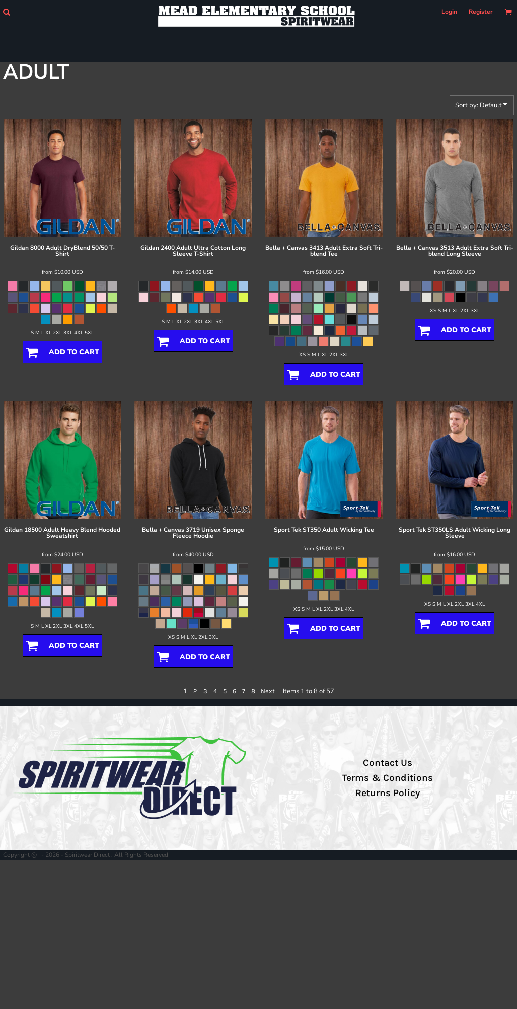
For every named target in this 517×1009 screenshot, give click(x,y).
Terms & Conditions (387, 777)
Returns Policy (387, 793)
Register (481, 12)
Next (268, 691)
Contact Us (387, 762)
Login (449, 12)
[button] (6, 12)
